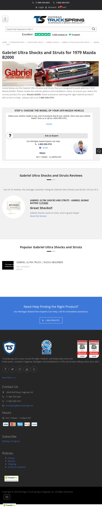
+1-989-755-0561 (42, 2)
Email (43, 148)
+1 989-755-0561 (13, 396)
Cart (62, 7)
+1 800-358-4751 (13, 401)
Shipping (12, 464)
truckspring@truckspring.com (19, 405)
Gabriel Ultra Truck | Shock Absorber (39, 262)
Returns (11, 461)
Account (50, 7)
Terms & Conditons (17, 467)
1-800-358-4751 (63, 2)
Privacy (11, 458)
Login (40, 7)
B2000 (49, 124)
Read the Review (38, 216)
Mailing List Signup (11, 441)
